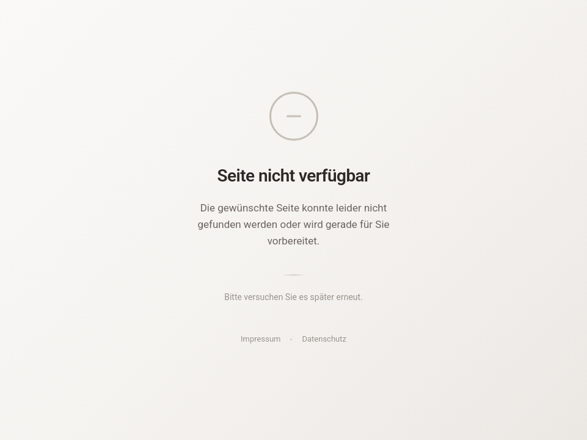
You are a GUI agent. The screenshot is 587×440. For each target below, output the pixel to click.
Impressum (260, 338)
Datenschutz (324, 338)
